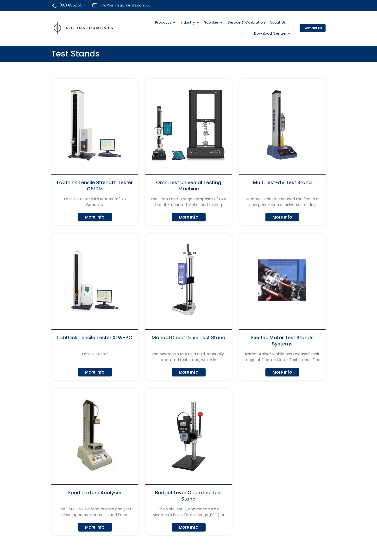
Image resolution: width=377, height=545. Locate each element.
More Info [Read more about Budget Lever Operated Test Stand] (188, 527)
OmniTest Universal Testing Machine (188, 186)
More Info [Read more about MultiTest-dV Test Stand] (282, 217)
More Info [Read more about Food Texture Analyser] (95, 527)
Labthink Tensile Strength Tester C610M (95, 186)
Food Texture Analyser (94, 492)
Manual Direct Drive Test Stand (189, 337)
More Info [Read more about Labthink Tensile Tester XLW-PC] (95, 372)
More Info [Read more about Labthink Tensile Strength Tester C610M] (95, 217)
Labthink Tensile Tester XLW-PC (94, 337)
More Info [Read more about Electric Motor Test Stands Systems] (282, 372)
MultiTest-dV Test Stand (282, 183)
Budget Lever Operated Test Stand (188, 495)
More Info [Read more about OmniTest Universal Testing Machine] (188, 217)
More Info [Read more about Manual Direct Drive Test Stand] (188, 372)
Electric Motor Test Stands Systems (282, 340)
